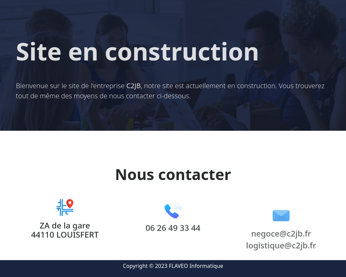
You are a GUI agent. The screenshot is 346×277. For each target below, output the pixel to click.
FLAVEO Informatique (196, 266)
